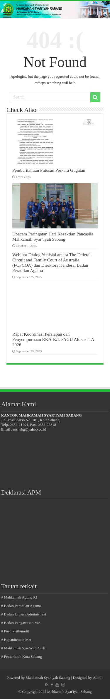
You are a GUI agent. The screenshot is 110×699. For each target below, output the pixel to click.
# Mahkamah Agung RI (19, 597)
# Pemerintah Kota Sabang (21, 656)
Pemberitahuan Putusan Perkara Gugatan (48, 170)
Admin (98, 677)
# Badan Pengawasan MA (21, 622)
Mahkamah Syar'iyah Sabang (48, 677)
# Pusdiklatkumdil (15, 631)
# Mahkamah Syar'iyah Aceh (23, 648)
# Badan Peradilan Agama (21, 605)
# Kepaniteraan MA (16, 639)
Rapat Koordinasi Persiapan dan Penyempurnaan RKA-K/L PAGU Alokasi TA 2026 (53, 339)
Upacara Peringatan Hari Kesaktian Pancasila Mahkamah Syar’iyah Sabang (52, 236)
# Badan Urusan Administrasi (23, 614)
